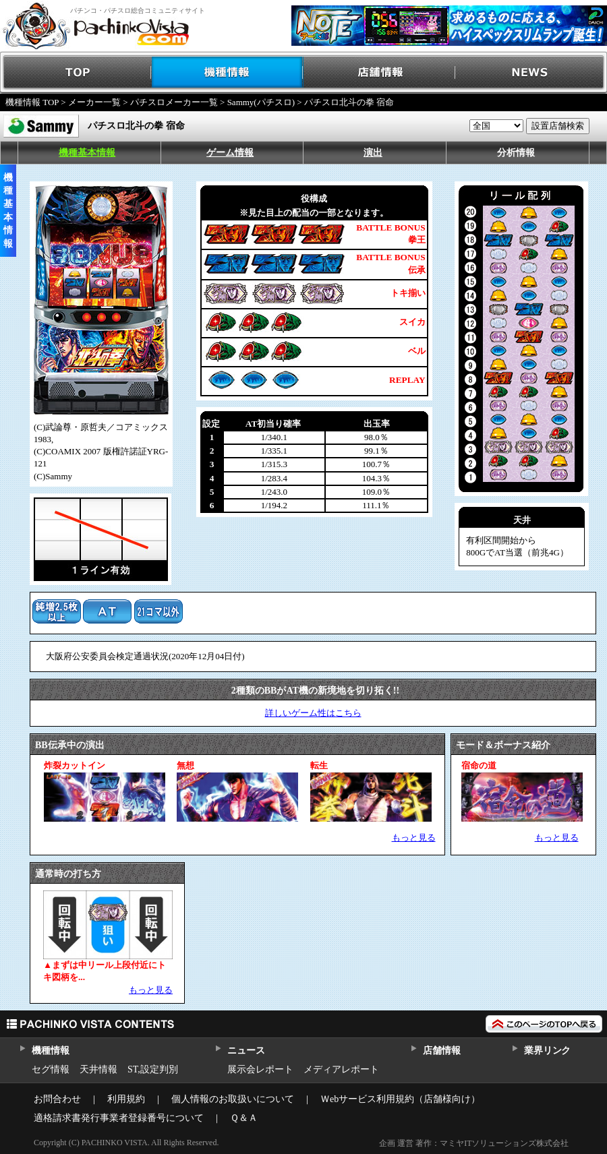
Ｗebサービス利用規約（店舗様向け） (400, 1099)
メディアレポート (341, 1069)
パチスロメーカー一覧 (174, 102)
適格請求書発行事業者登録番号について (119, 1118)
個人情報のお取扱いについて (232, 1099)
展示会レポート (260, 1069)
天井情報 (98, 1069)
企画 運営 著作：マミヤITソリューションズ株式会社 (474, 1143)
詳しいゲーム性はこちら (313, 713)
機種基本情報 (87, 153)
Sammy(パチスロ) (261, 102)
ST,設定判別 (152, 1069)
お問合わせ (57, 1099)
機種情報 (228, 72)
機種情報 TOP (32, 102)
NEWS (531, 72)
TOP (76, 72)
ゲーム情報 (230, 153)
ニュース (245, 1050)
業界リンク (547, 1050)
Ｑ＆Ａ (244, 1118)
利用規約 (126, 1099)
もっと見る (414, 837)
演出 (373, 153)
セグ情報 (50, 1069)
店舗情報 (379, 72)
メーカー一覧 (94, 102)
